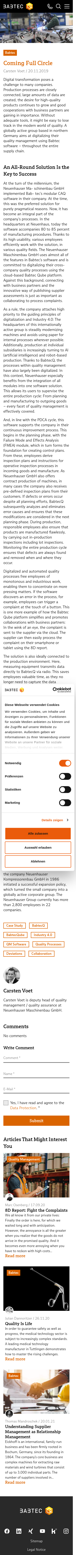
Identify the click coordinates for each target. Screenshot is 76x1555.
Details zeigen (52, 820)
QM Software (16, 944)
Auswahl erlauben (38, 847)
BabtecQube (15, 935)
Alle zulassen (38, 833)
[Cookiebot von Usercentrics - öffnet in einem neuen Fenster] (53, 690)
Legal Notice (36, 1549)
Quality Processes (48, 944)
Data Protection (23, 1107)
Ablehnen (38, 861)
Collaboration (41, 953)
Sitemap (36, 1541)
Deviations (14, 953)
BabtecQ (38, 925)
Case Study (14, 925)
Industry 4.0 (43, 935)
